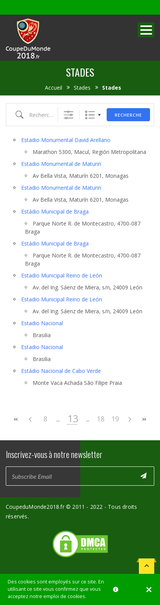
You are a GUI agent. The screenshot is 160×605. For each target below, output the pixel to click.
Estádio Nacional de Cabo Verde (61, 370)
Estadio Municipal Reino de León (61, 275)
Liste (90, 115)
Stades (82, 87)
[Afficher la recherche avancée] (68, 115)
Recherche (128, 115)
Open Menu (146, 29)
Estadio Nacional (42, 323)
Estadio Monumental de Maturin (61, 163)
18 (100, 418)
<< (16, 419)
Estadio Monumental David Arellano (66, 140)
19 (115, 418)
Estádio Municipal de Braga (55, 211)
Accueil (53, 87)
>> (144, 419)
